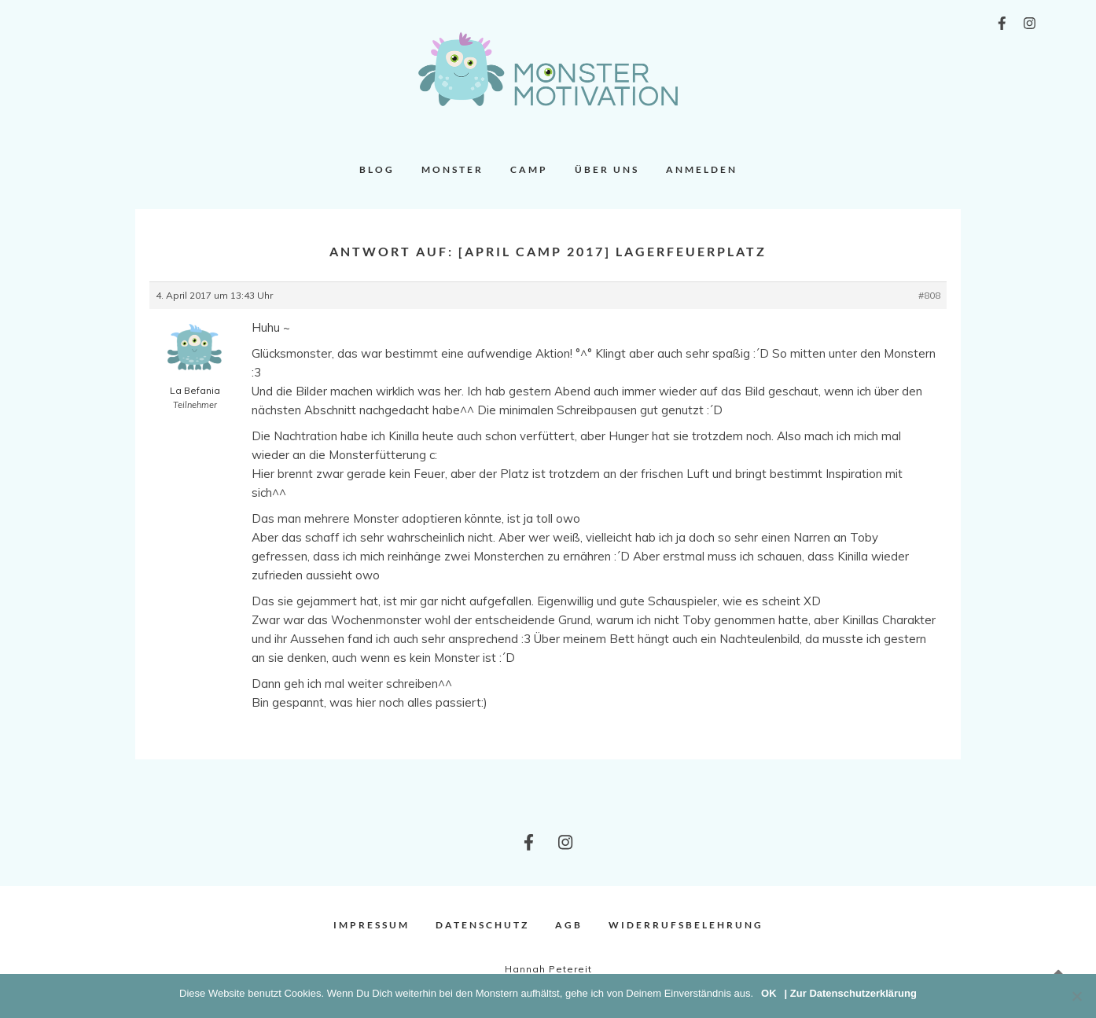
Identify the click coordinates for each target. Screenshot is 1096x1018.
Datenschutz (482, 925)
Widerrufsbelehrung (686, 925)
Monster (452, 169)
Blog (377, 169)
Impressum (371, 925)
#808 (929, 295)
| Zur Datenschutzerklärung (851, 993)
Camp (529, 169)
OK (769, 993)
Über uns (607, 169)
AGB (569, 925)
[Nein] (1076, 996)
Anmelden (701, 169)
